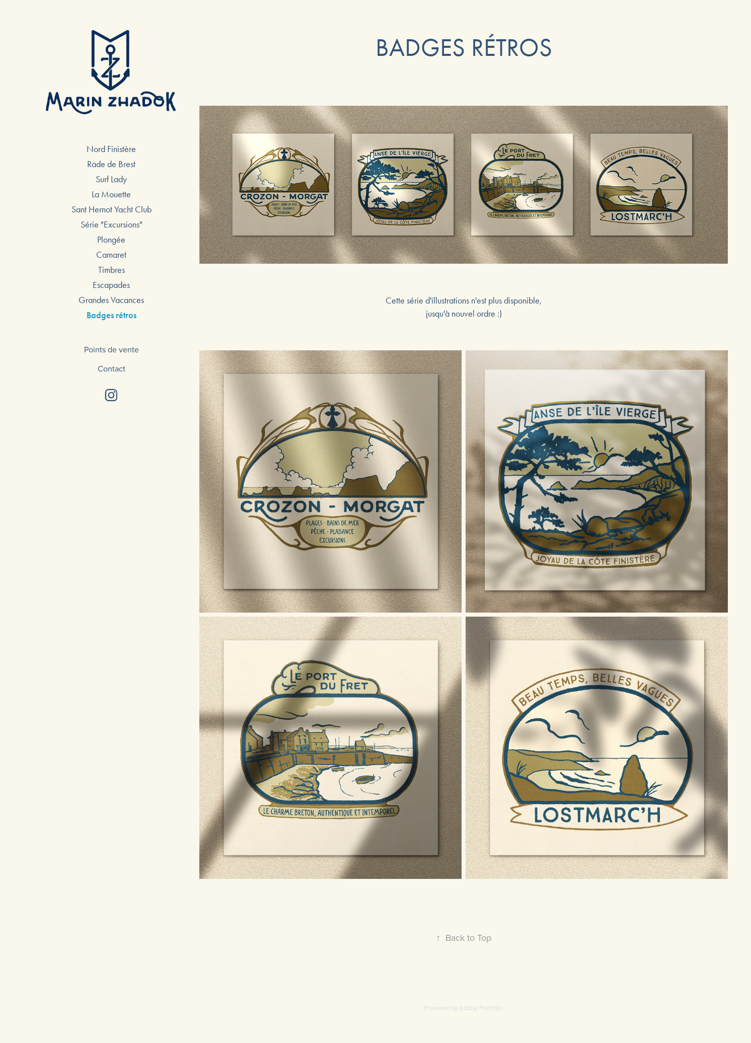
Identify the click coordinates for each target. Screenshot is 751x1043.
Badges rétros (111, 315)
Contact (111, 368)
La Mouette (111, 194)
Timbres (111, 269)
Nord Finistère (111, 149)
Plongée (111, 239)
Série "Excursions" (111, 224)
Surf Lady (111, 179)
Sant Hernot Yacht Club (111, 209)
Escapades (111, 284)
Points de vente (111, 349)
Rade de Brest (111, 164)
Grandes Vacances (111, 300)
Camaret (111, 254)
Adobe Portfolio (481, 1007)
